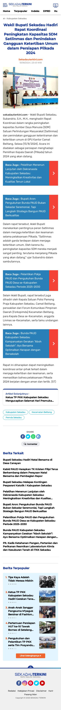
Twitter (38, 684)
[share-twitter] (28, 436)
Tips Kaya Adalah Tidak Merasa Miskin (20, 579)
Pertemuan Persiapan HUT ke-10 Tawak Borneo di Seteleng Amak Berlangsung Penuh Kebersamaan (21, 626)
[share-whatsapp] (33, 436)
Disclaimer (41, 691)
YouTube (44, 684)
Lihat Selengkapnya (30, 655)
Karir (50, 691)
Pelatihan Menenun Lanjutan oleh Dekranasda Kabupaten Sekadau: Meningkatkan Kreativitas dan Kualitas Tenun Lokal (24, 173)
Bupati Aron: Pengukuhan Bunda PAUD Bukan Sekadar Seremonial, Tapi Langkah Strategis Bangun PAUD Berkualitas (25, 207)
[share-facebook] (22, 436)
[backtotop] (31, 668)
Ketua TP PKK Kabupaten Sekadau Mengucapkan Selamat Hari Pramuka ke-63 (29, 399)
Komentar (30, 444)
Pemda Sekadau (14, 417)
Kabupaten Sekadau (15, 412)
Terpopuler (20, 11)
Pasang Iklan (30, 694)
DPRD (46, 11)
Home (6, 11)
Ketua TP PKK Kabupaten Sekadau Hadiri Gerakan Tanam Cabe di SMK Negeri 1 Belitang (22, 596)
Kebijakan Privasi (26, 691)
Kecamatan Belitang (42, 412)
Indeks (35, 11)
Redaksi (12, 691)
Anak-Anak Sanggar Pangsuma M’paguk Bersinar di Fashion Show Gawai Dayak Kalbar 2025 (20, 611)
